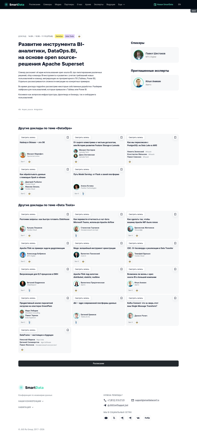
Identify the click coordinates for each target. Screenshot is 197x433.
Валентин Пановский (90, 254)
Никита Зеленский (135, 152)
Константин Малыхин (137, 154)
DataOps (59, 36)
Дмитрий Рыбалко (33, 182)
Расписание (98, 363)
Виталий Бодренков (36, 283)
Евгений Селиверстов (29, 342)
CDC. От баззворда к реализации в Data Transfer (150, 248)
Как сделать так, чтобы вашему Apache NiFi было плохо (142, 220)
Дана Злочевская (87, 155)
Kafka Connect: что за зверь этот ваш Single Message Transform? (142, 304)
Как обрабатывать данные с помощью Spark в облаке (32, 176)
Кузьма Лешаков (34, 228)
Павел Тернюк (31, 315)
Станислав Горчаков (90, 228)
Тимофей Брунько (143, 254)
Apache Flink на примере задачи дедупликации (42, 248)
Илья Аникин (153, 81)
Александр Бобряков (36, 254)
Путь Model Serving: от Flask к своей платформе (96, 174)
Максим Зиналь (32, 187)
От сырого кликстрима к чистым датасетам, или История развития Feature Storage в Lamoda (96, 144)
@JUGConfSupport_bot (118, 405)
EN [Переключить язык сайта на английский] (179, 4)
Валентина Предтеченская (92, 283)
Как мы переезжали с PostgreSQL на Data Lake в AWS (142, 144)
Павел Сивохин (134, 157)
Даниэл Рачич (141, 316)
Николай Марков (27, 340)
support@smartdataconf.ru (147, 400)
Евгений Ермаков (88, 315)
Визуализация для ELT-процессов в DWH (39, 274)
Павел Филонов (27, 345)
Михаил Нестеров (87, 150)
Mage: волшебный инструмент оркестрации (94, 248)
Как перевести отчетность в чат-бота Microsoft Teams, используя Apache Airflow (93, 220)
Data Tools (69, 36)
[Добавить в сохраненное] (68, 137)
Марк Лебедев (31, 311)
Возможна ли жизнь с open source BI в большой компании (141, 275)
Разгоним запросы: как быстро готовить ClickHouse (44, 219)
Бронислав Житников (144, 228)
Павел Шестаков (155, 53)
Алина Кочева (87, 186)
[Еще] (122, 4)
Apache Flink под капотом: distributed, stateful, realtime (86, 275)
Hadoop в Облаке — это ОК (32, 142)
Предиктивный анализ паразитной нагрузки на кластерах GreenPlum (36, 304)
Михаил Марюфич (35, 154)
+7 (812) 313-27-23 (116, 400)
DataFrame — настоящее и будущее (36, 335)
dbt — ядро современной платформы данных (94, 303)
